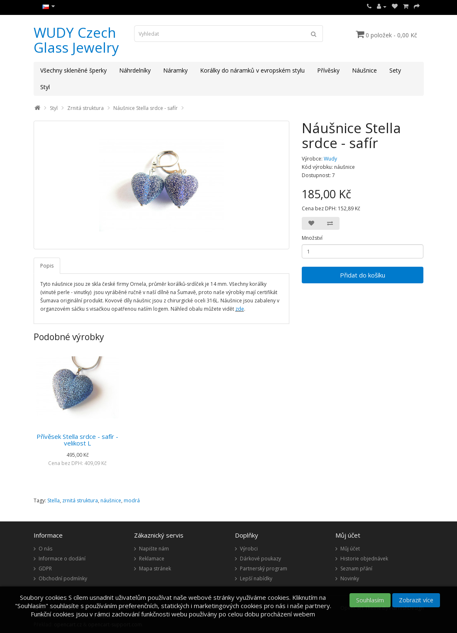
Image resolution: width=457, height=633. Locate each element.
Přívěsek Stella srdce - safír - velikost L (77, 440)
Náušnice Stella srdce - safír (145, 108)
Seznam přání (356, 568)
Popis (47, 265)
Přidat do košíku (362, 275)
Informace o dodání (62, 558)
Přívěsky (328, 70)
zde (239, 308)
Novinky (349, 578)
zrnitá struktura (80, 500)
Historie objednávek (364, 558)
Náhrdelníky (135, 70)
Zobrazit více (416, 600)
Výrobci (249, 548)
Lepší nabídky (256, 578)
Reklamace (151, 558)
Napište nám (154, 548)
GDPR (45, 568)
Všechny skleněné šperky (73, 70)
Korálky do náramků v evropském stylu (252, 70)
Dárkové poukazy (260, 558)
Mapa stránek (155, 568)
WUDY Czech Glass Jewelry (76, 40)
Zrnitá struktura (85, 108)
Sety (395, 70)
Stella (53, 500)
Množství (312, 237)
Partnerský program (263, 568)
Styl (45, 87)
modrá (132, 500)
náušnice (110, 500)
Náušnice (364, 70)
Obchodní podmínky (63, 578)
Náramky (175, 70)
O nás (45, 548)
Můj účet (350, 548)
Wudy (330, 158)
